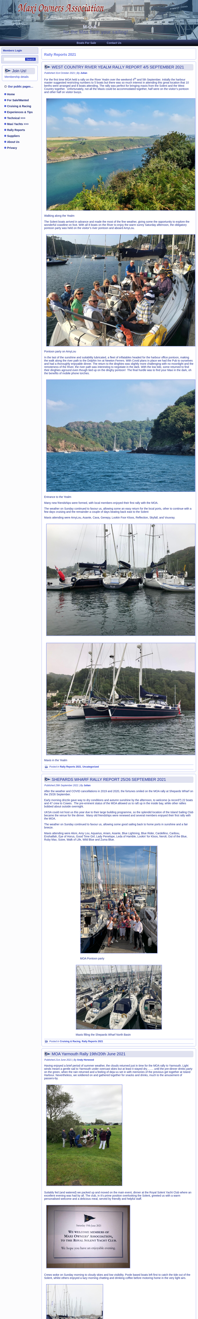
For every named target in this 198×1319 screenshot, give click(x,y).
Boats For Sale (86, 42)
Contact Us (114, 42)
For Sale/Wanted (18, 100)
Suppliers (13, 136)
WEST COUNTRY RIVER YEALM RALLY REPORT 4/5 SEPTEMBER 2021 (118, 67)
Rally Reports (16, 130)
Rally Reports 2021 (70, 766)
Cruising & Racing (19, 106)
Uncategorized (90, 766)
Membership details (17, 76)
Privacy (12, 147)
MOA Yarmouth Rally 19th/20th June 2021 (89, 1054)
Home (11, 94)
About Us (13, 141)
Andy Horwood (85, 1059)
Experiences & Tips (20, 112)
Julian (83, 73)
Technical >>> (16, 118)
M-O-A (90, 27)
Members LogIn (12, 50)
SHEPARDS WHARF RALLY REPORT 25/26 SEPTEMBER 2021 (109, 779)
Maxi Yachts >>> (18, 124)
